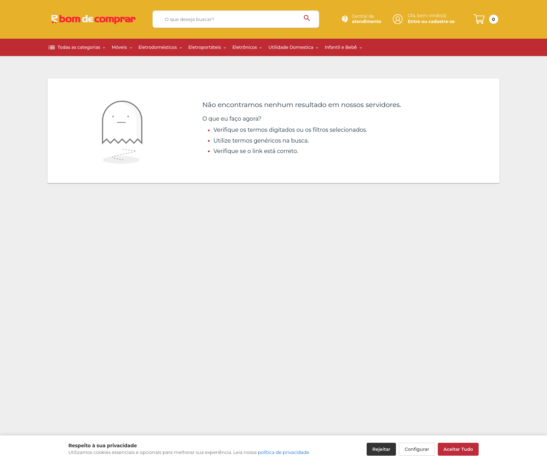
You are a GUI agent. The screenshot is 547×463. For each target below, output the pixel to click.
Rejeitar (381, 449)
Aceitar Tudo (458, 449)
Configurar (417, 449)
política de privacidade (283, 452)
